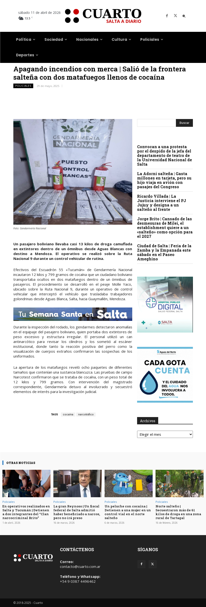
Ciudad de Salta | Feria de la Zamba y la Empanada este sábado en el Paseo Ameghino (164, 252)
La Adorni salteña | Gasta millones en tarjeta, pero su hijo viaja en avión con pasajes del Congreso (164, 180)
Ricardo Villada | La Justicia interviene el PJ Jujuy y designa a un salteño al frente (161, 203)
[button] (184, 16)
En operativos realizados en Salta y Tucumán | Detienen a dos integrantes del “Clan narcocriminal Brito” (25, 512)
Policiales (23, 86)
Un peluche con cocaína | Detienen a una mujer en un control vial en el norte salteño (127, 512)
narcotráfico (86, 414)
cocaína (68, 414)
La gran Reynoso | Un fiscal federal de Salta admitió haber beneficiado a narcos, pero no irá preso (76, 512)
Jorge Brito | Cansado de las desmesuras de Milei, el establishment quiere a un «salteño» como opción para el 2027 (165, 227)
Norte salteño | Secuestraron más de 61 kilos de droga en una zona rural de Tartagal (179, 510)
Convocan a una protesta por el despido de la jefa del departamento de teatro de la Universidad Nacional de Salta (164, 155)
